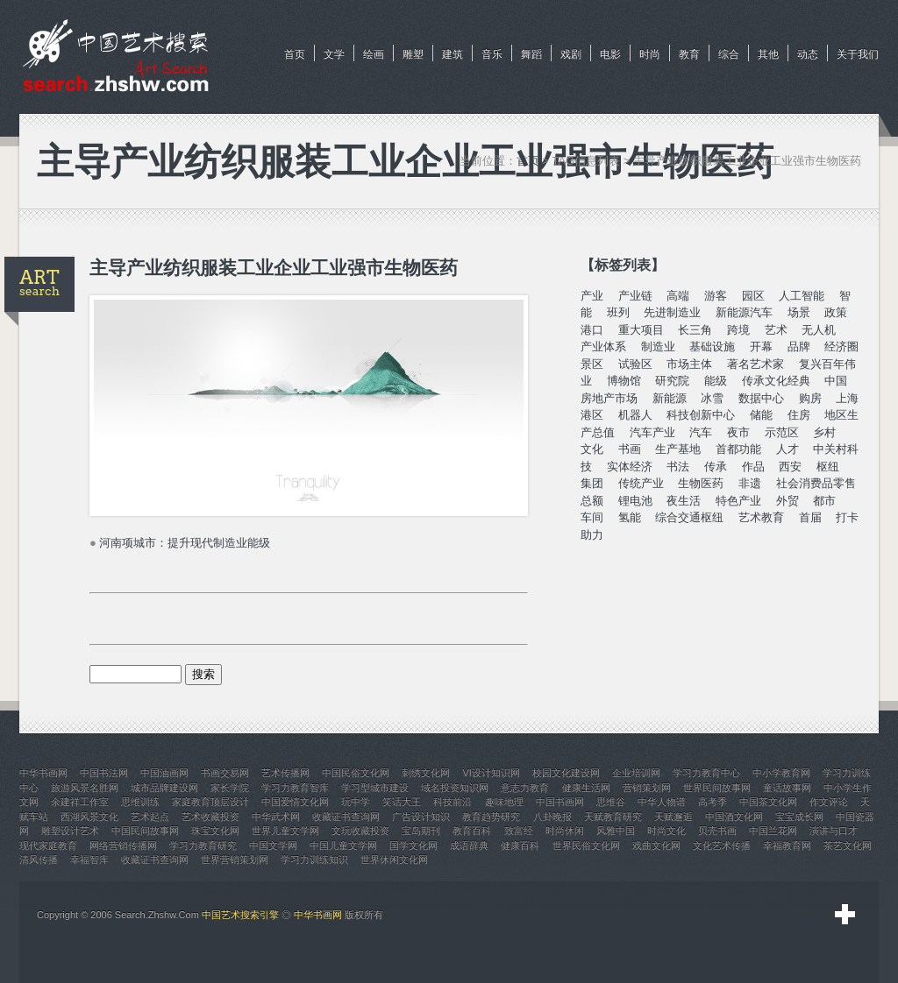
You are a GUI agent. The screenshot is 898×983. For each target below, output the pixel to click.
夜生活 (683, 500)
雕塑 (413, 54)
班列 (618, 312)
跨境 (738, 329)
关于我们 (858, 54)
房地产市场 (609, 398)
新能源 (669, 398)
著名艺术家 (755, 364)
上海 (847, 398)
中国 (835, 380)
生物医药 (700, 483)
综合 (728, 54)
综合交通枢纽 (689, 517)
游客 (715, 295)
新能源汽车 (744, 312)
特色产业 (738, 500)
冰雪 (712, 398)
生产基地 (678, 449)
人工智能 (801, 295)
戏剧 (570, 54)
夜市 (738, 432)
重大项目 (641, 329)
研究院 (672, 380)
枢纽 (827, 466)
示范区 (782, 432)
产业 (592, 295)
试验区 (635, 364)
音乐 (491, 54)
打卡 (847, 517)
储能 (761, 414)
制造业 (658, 346)
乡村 (824, 432)
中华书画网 (318, 914)
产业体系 (603, 346)
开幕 (761, 346)
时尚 (649, 54)
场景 (799, 312)
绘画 (373, 54)
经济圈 (841, 346)
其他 (768, 54)
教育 (689, 54)
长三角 (695, 329)
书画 (629, 449)
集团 (592, 483)
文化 (592, 449)
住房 (799, 414)
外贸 (787, 500)
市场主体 (689, 364)
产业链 (635, 295)
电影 (610, 54)
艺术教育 (761, 517)
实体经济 (629, 466)
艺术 (776, 329)
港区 (592, 414)
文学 (334, 54)
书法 (677, 466)
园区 (753, 295)
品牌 (799, 346)
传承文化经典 (776, 380)
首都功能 (738, 449)
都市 (824, 500)
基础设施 (712, 346)
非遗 (749, 483)
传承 (715, 466)
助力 (592, 534)
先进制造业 (672, 312)
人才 (787, 449)
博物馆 (624, 380)
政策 (835, 312)
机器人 (635, 414)
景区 (592, 364)
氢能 (629, 517)
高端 (677, 295)
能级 (715, 380)
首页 (294, 54)
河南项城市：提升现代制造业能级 (184, 542)
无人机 (819, 329)
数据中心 (761, 398)
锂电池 (635, 500)
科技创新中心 (700, 414)
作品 (753, 466)
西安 (790, 466)
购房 (810, 398)
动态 (807, 54)
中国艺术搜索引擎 (240, 914)
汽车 (700, 432)
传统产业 (641, 483)
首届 (810, 517)
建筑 (452, 54)
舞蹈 (531, 54)
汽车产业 (652, 432)
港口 (592, 329)
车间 (592, 517)
